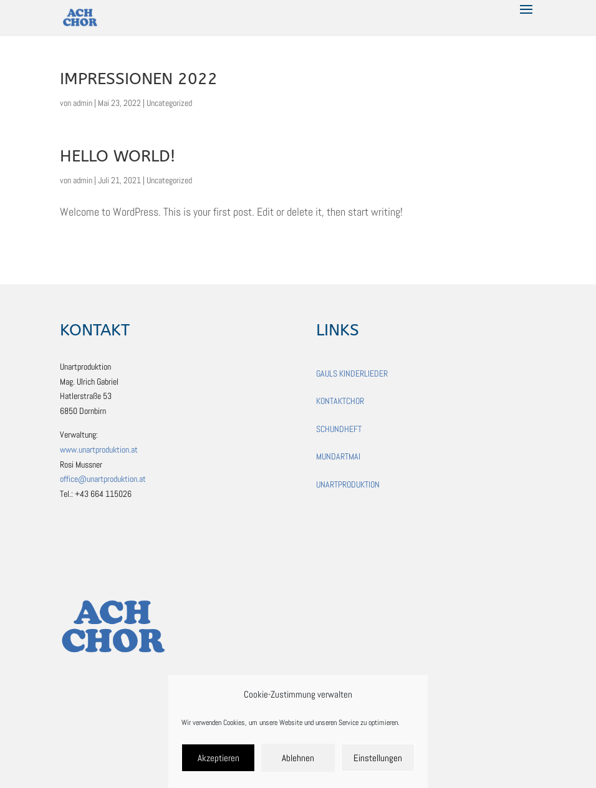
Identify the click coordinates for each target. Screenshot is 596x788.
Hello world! (117, 156)
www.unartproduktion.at (99, 449)
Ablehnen (298, 758)
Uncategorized (169, 102)
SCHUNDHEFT (339, 429)
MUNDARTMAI (338, 456)
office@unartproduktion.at (103, 478)
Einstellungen (377, 758)
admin (82, 102)
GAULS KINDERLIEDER (352, 373)
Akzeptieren (218, 758)
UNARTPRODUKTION (348, 484)
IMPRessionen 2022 (139, 79)
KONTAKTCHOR (340, 400)
